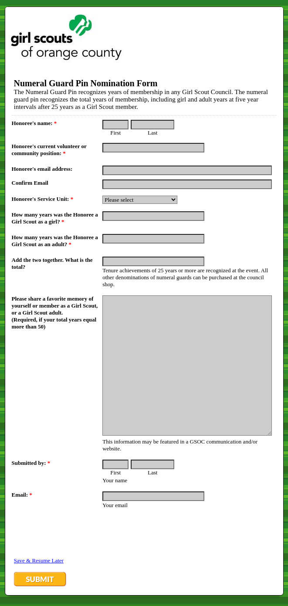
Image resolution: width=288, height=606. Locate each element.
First (115, 132)
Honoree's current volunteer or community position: (49, 149)
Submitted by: (31, 463)
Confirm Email (30, 182)
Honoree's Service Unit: (43, 199)
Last (152, 132)
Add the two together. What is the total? (52, 263)
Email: (22, 494)
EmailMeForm (144, 37)
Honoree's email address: (42, 169)
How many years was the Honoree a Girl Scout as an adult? (55, 240)
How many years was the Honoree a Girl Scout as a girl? (55, 218)
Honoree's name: (34, 123)
